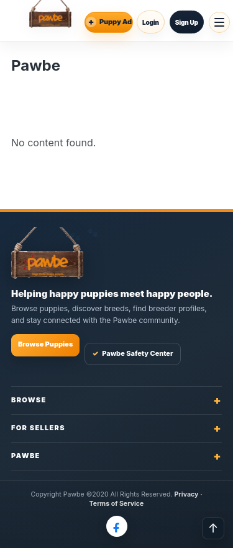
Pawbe (116, 455)
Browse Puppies (45, 344)
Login (150, 22)
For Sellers (116, 428)
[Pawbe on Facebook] (116, 526)
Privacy (187, 494)
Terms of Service (116, 504)
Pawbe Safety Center (132, 353)
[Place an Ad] (109, 22)
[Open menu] (219, 22)
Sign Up (186, 22)
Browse (116, 400)
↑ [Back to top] (213, 528)
